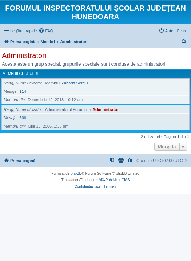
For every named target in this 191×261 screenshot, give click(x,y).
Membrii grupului (20, 74)
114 (23, 91)
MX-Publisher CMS (114, 180)
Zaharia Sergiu (74, 83)
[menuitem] (46, 30)
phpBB (76, 173)
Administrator (105, 109)
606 (23, 118)
